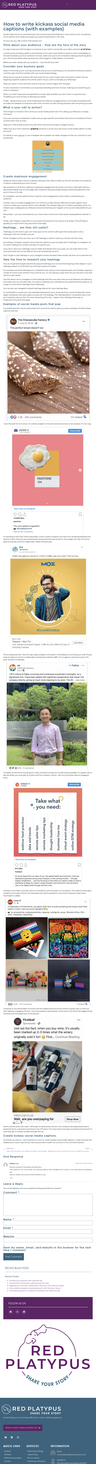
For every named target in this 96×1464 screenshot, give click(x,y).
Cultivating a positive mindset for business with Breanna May (34, 1291)
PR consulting (33, 1458)
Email (8, 1228)
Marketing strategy (35, 1451)
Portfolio (7, 1455)
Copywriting (32, 1455)
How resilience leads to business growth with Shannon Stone (34, 1288)
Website (8, 1236)
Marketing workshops (36, 1461)
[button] (67, 4)
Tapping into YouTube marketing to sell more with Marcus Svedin (36, 1286)
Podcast (7, 1451)
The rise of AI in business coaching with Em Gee (29, 1283)
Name (8, 1219)
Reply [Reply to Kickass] (11, 1178)
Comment (11, 1192)
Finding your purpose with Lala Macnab (25, 1281)
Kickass (12, 1163)
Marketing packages (12, 1458)
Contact (7, 1461)
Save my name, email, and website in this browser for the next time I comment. (47, 1249)
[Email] (53, 1452)
